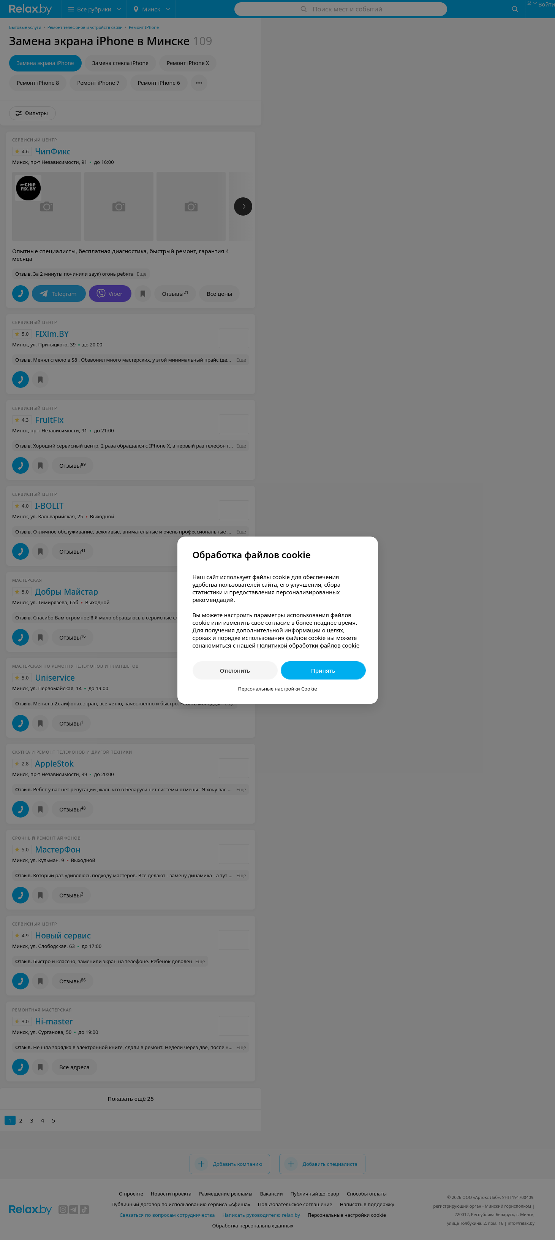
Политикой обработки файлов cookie (308, 645)
